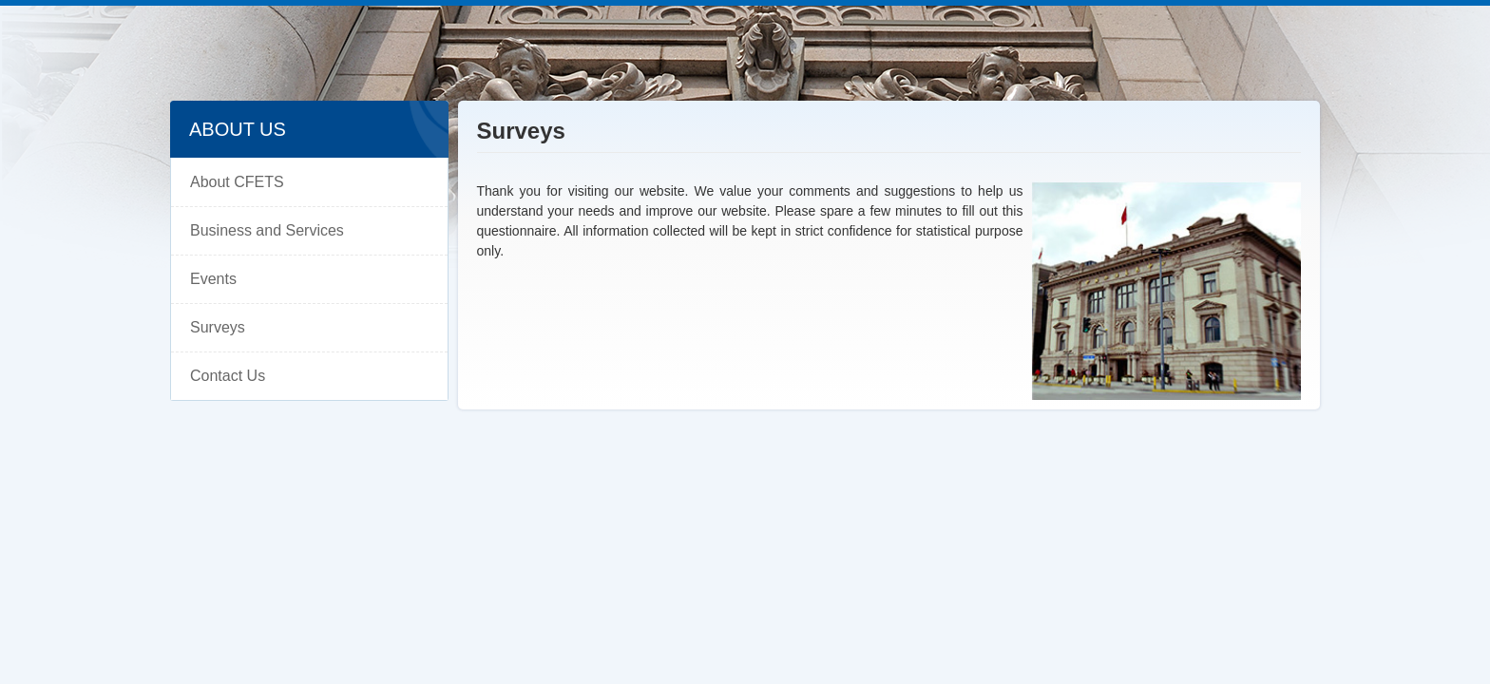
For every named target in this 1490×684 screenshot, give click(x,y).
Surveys (217, 327)
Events (213, 279)
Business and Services (267, 230)
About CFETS (237, 182)
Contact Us (227, 376)
